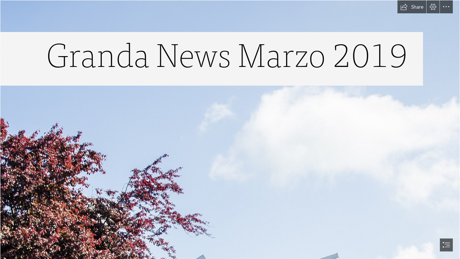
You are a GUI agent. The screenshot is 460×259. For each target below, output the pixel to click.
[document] (230, 129)
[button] (411, 6)
